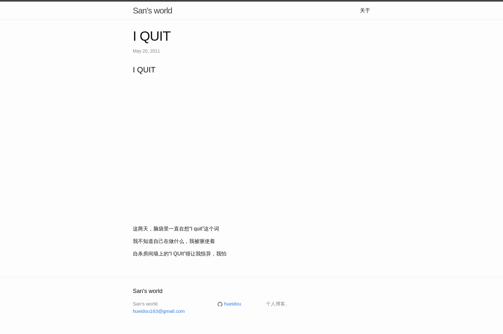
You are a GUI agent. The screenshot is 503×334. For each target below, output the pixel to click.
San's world (152, 10)
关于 (365, 10)
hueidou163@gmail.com (159, 311)
